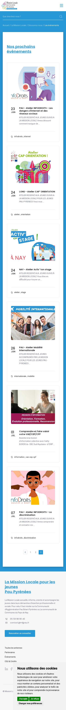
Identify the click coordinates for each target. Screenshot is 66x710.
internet (27, 136)
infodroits (18, 136)
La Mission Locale (18, 25)
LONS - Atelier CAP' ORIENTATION (37, 191)
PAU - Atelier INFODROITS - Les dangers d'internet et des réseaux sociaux (36, 111)
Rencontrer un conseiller (20, 633)
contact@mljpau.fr (19, 622)
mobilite (30, 376)
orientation (25, 214)
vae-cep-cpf (31, 457)
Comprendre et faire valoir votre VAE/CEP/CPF (34, 433)
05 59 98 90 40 (17, 618)
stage (23, 292)
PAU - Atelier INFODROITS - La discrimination (35, 514)
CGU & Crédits (11, 661)
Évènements (10, 657)
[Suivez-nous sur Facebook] (11, 669)
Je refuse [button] (34, 699)
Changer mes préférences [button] (30, 703)
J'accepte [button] (23, 699)
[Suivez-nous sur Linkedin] (6, 669)
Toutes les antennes (13, 648)
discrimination (30, 538)
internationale (20, 376)
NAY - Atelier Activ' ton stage (35, 269)
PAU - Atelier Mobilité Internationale (30, 349)
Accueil (6, 25)
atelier (17, 214)
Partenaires (10, 652)
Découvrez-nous (35, 25)
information (19, 457)
